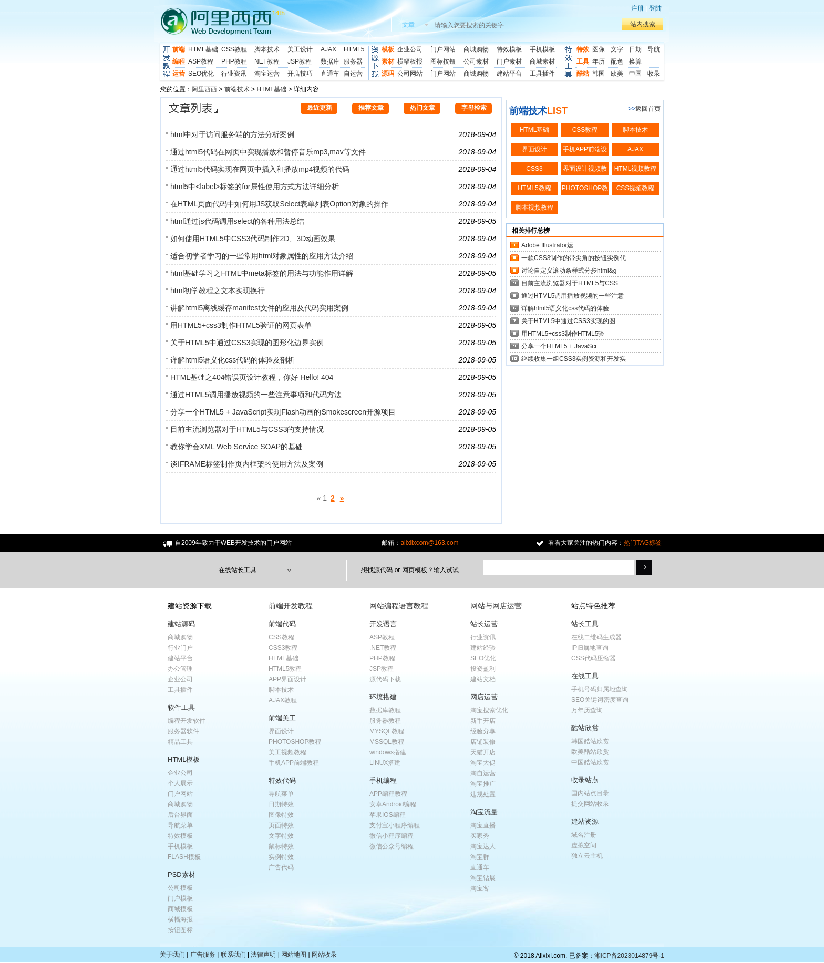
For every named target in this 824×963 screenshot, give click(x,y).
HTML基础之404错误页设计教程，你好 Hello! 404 (251, 377)
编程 (178, 61)
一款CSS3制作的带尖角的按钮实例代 (573, 258)
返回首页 (648, 108)
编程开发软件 (186, 720)
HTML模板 (184, 759)
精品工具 (180, 741)
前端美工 (282, 718)
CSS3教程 (283, 647)
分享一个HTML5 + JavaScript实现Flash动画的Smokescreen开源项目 (283, 412)
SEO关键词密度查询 (600, 699)
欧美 (617, 73)
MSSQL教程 (386, 741)
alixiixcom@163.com (429, 542)
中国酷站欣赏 (590, 762)
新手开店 (483, 720)
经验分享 (483, 731)
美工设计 (300, 49)
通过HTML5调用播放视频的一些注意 (572, 295)
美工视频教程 (287, 752)
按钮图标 (180, 930)
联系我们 (233, 954)
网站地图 (293, 954)
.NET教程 (382, 647)
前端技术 (237, 89)
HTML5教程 (534, 188)
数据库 (330, 61)
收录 (653, 73)
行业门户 (180, 647)
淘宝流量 (484, 812)
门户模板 (180, 898)
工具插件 (542, 73)
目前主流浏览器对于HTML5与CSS (569, 283)
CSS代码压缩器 (593, 658)
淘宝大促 (483, 763)
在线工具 (585, 676)
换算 (635, 61)
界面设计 (534, 149)
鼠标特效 (281, 846)
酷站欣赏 (585, 728)
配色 (617, 61)
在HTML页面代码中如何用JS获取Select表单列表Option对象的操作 (279, 204)
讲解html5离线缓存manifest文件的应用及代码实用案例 (259, 308)
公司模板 (180, 888)
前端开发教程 (291, 606)
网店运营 (484, 697)
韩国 (598, 73)
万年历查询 (587, 710)
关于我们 (172, 954)
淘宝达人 (483, 846)
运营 (178, 73)
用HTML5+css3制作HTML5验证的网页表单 (241, 325)
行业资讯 (233, 73)
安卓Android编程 (392, 804)
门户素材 (509, 61)
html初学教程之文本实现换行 (217, 290)
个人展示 (180, 783)
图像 (598, 49)
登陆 (655, 8)
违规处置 (483, 794)
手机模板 (542, 49)
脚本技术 (267, 49)
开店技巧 (300, 73)
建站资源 (585, 821)
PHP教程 (234, 61)
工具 (582, 61)
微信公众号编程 (391, 846)
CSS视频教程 (635, 188)
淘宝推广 (483, 784)
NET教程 (267, 61)
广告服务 (202, 954)
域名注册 (583, 834)
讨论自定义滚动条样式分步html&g (568, 270)
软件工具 (181, 707)
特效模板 (509, 49)
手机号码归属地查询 (599, 689)
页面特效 (281, 825)
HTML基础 (203, 49)
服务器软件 (183, 731)
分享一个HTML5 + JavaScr (559, 346)
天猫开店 (483, 752)
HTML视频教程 (635, 168)
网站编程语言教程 (398, 606)
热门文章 (422, 107)
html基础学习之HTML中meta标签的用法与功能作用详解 (261, 273)
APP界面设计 (287, 679)
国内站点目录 (590, 793)
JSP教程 (299, 61)
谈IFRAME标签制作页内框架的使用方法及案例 (246, 464)
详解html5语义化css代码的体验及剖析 (232, 360)
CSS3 (534, 168)
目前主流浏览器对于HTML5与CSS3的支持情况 (247, 429)
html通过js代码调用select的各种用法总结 (237, 221)
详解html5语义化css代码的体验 (565, 308)
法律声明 (263, 954)
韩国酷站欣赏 (590, 741)
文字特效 (281, 836)
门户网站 (443, 49)
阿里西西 (204, 89)
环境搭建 (383, 697)
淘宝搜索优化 (489, 710)
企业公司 (410, 49)
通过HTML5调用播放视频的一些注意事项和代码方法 (256, 394)
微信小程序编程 (391, 836)
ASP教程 (200, 61)
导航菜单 (180, 825)
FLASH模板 (184, 857)
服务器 (353, 61)
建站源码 (181, 624)
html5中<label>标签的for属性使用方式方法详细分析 (254, 186)
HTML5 (354, 49)
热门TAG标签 (643, 542)
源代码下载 (385, 679)
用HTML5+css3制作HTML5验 (562, 333)
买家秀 (479, 836)
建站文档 (483, 679)
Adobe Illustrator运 (547, 245)
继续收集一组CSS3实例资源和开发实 (573, 359)
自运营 (353, 73)
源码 (388, 73)
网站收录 (324, 954)
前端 (178, 49)
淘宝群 (479, 857)
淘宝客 (479, 888)
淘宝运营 (267, 73)
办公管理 (180, 668)
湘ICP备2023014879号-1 (629, 955)
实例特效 (281, 857)
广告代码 (281, 867)
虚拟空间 (583, 845)
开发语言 (383, 624)
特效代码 (282, 780)
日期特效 (281, 804)
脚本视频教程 (534, 207)
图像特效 (281, 815)
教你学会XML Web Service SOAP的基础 (236, 446)
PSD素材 (181, 874)
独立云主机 (587, 856)
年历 (598, 61)
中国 (635, 73)
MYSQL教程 (386, 731)
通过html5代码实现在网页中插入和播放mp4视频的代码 (259, 169)
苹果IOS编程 (387, 815)
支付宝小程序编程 (394, 825)
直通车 (330, 73)
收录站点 (585, 780)
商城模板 (180, 909)
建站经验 (483, 647)
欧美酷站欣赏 (590, 751)
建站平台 (509, 73)
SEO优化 (201, 73)
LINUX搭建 (384, 763)
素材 (388, 61)
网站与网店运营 (496, 606)
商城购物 (476, 49)
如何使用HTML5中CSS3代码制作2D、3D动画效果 (252, 238)
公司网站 (410, 73)
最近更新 (319, 107)
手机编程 (383, 780)
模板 (388, 49)
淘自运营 (483, 773)
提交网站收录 (590, 803)
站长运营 (484, 624)
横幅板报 (410, 61)
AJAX (328, 49)
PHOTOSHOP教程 (295, 741)
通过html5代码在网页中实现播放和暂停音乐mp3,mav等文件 (268, 152)
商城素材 (542, 61)
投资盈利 (483, 668)
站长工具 (585, 624)
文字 (617, 49)
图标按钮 (443, 61)
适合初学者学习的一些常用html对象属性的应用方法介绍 (261, 256)
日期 (635, 49)
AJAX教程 (283, 700)
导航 (653, 49)
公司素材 (476, 61)
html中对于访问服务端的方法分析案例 (232, 134)
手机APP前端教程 (294, 763)
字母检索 (474, 107)
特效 (582, 49)
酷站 (582, 73)
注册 (637, 8)
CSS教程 (234, 49)
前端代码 (282, 624)
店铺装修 (483, 741)
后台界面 (180, 815)
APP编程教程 (388, 794)
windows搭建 (387, 752)
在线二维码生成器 (596, 637)
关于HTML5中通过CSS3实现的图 (568, 321)
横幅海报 (180, 919)
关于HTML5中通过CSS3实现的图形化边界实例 (247, 342)
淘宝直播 (483, 825)
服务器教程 (385, 720)
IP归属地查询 (590, 647)
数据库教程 (385, 710)
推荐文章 (371, 107)
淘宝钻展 (483, 878)
